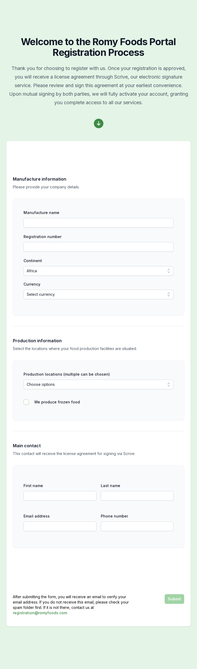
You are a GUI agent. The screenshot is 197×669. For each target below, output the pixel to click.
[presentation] (143, 571)
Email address (37, 516)
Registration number (42, 236)
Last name (110, 485)
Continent (33, 260)
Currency (32, 284)
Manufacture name (41, 212)
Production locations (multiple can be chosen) (67, 374)
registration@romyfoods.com (40, 612)
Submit (174, 599)
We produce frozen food (57, 402)
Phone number (114, 516)
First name (33, 485)
